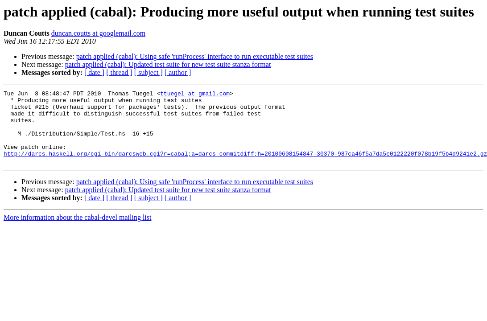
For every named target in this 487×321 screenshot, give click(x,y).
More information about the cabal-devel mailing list (77, 232)
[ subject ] (148, 72)
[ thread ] (119, 72)
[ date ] (94, 72)
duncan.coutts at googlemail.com (98, 33)
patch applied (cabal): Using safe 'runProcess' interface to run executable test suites (194, 56)
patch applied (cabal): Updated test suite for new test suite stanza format (168, 64)
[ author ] (178, 72)
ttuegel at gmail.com (195, 95)
